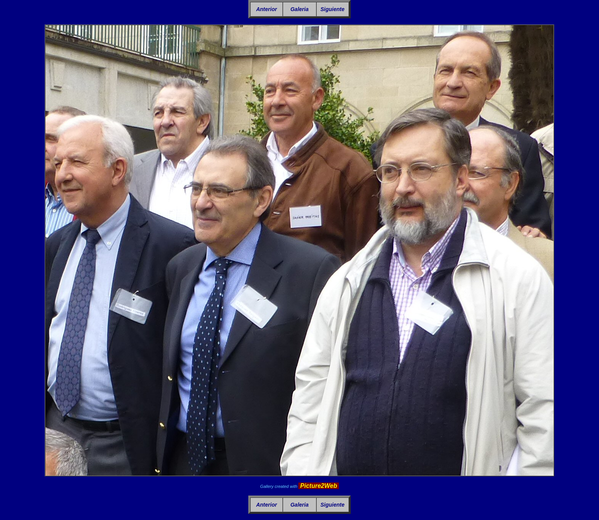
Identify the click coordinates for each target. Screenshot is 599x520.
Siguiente (333, 9)
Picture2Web (318, 486)
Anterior (266, 9)
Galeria (299, 9)
